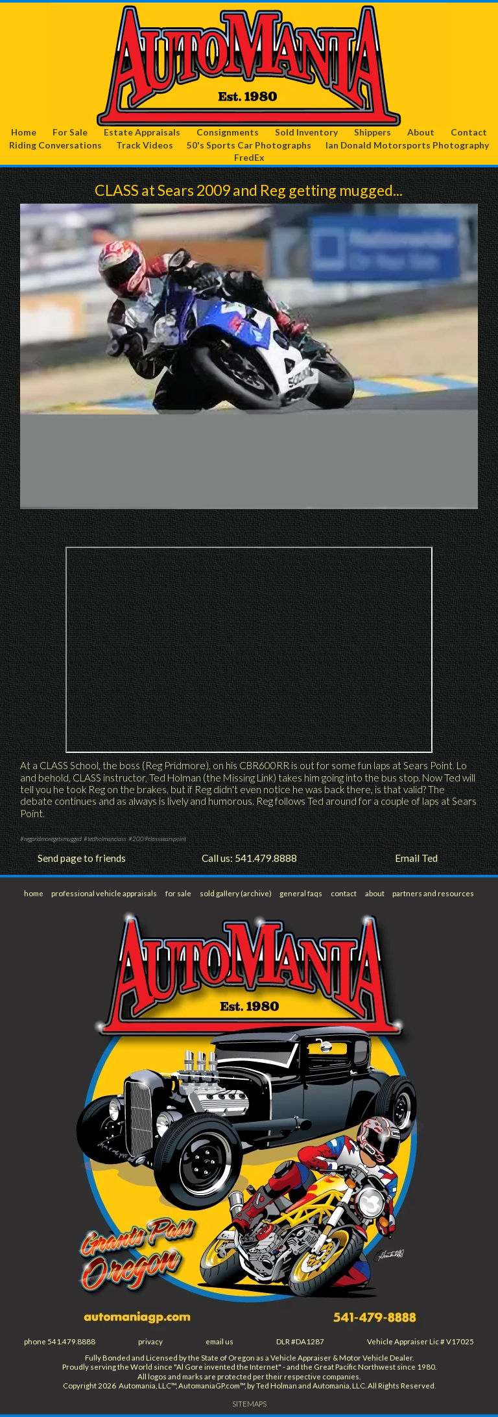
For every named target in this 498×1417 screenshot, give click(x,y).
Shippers (372, 131)
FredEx (249, 157)
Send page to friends (82, 858)
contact (344, 893)
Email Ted (416, 858)
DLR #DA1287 (300, 1341)
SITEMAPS (249, 1403)
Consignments (227, 131)
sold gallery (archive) (236, 893)
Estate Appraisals (142, 131)
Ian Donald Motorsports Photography (407, 144)
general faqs (300, 893)
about (375, 893)
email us (219, 1341)
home (33, 893)
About (420, 131)
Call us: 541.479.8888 (249, 858)
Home (23, 131)
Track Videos (144, 144)
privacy (150, 1341)
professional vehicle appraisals (104, 893)
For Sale (70, 131)
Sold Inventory (306, 131)
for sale (178, 893)
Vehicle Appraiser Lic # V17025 (420, 1341)
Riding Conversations (55, 144)
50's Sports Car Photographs (249, 144)
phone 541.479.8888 (59, 1341)
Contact (469, 131)
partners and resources (433, 893)
